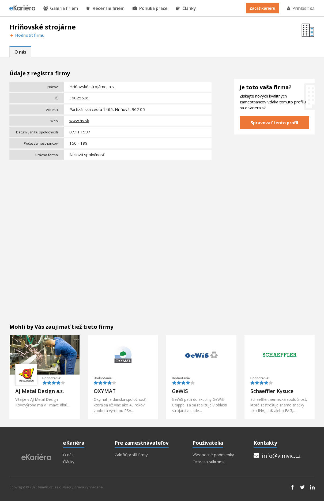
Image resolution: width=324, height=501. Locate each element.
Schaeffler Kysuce (271, 391)
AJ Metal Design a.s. (39, 391)
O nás (20, 52)
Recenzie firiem (105, 8)
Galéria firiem (60, 8)
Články (186, 8)
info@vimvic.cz (277, 456)
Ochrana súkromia (209, 461)
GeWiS (180, 391)
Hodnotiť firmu (26, 35)
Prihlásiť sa (300, 8)
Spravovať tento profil (274, 123)
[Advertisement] (110, 201)
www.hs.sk (79, 120)
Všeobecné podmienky (213, 455)
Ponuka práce (150, 8)
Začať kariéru (262, 8)
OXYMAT (105, 391)
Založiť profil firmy (131, 455)
